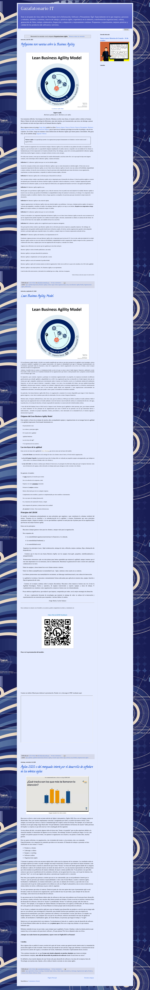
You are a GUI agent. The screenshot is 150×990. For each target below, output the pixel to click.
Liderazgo (73, 971)
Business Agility (43, 284)
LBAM (68, 757)
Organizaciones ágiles (83, 757)
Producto (90, 971)
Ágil (26, 284)
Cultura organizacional (60, 284)
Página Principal (52, 978)
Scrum (23, 973)
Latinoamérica (67, 971)
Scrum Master (28, 973)
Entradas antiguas (89, 978)
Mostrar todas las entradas (77, 36)
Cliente (36, 971)
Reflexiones (28, 286)
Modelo (75, 757)
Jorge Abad (42, 127)
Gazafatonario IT (37, 8)
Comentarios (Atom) (34, 981)
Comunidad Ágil (48, 971)
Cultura (54, 971)
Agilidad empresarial (33, 284)
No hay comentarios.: (56, 282)
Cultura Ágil (51, 284)
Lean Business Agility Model (57, 108)
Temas (39, 973)
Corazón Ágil (55, 757)
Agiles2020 (31, 971)
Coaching (40, 971)
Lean (67, 284)
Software (35, 973)
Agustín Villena (41, 133)
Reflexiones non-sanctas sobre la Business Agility (48, 44)
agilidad (30, 757)
